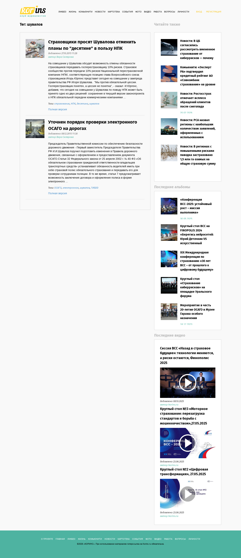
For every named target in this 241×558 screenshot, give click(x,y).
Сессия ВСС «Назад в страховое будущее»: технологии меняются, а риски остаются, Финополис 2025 (187, 356)
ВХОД (199, 12)
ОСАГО (58, 188)
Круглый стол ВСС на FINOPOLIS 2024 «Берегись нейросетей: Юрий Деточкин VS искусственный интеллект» (197, 237)
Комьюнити (85, 12)
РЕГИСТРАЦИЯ (213, 12)
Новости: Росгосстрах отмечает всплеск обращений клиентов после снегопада (195, 100)
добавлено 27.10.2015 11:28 (62, 53)
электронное (71, 188)
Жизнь (72, 12)
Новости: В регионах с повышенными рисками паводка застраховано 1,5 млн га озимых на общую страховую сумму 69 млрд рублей (198, 157)
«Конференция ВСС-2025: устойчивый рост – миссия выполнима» (196, 206)
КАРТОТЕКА (114, 12)
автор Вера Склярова (61, 57)
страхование (62, 104)
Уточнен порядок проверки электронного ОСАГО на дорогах (92, 125)
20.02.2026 (186, 112)
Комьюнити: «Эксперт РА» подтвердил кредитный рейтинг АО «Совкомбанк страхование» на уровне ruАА (197, 78)
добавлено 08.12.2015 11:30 (63, 134)
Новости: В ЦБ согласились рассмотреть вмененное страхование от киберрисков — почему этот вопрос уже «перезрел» (197, 54)
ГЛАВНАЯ (60, 539)
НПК (73, 104)
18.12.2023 (186, 324)
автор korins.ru (169, 405)
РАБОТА (158, 12)
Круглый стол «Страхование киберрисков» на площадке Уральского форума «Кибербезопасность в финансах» (196, 292)
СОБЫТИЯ (127, 12)
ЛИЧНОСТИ (183, 12)
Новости (100, 12)
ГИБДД (94, 188)
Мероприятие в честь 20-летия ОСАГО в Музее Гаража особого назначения (197, 312)
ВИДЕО (147, 12)
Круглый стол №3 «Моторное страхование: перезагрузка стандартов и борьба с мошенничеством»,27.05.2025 (184, 416)
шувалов (94, 104)
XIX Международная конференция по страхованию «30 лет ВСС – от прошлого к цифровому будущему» (196, 261)
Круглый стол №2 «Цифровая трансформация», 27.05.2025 (184, 472)
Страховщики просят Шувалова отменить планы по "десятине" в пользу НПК (92, 45)
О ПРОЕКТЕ (47, 539)
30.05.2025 (186, 218)
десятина (82, 104)
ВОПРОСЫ (169, 12)
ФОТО (138, 12)
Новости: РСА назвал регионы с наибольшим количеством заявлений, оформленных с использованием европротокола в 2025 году (197, 133)
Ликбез (62, 12)
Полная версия (57, 109)
